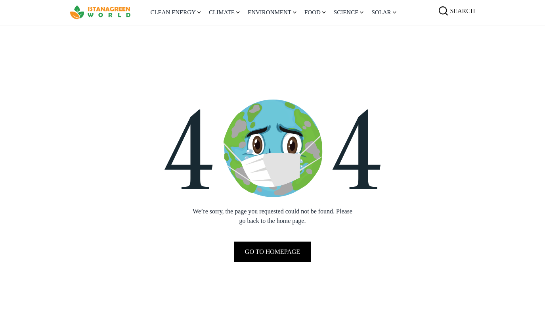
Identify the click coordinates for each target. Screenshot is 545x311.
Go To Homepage (272, 251)
